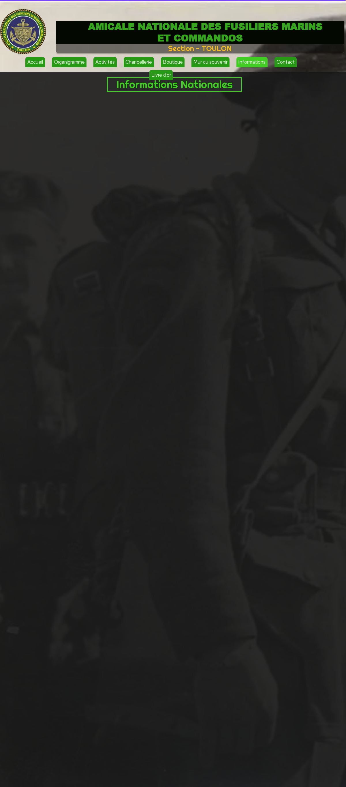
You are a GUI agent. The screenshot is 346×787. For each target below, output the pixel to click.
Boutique (173, 62)
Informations (252, 62)
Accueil (35, 62)
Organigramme (69, 62)
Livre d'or (161, 75)
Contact (286, 62)
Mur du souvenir (210, 62)
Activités (105, 62)
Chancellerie (138, 62)
